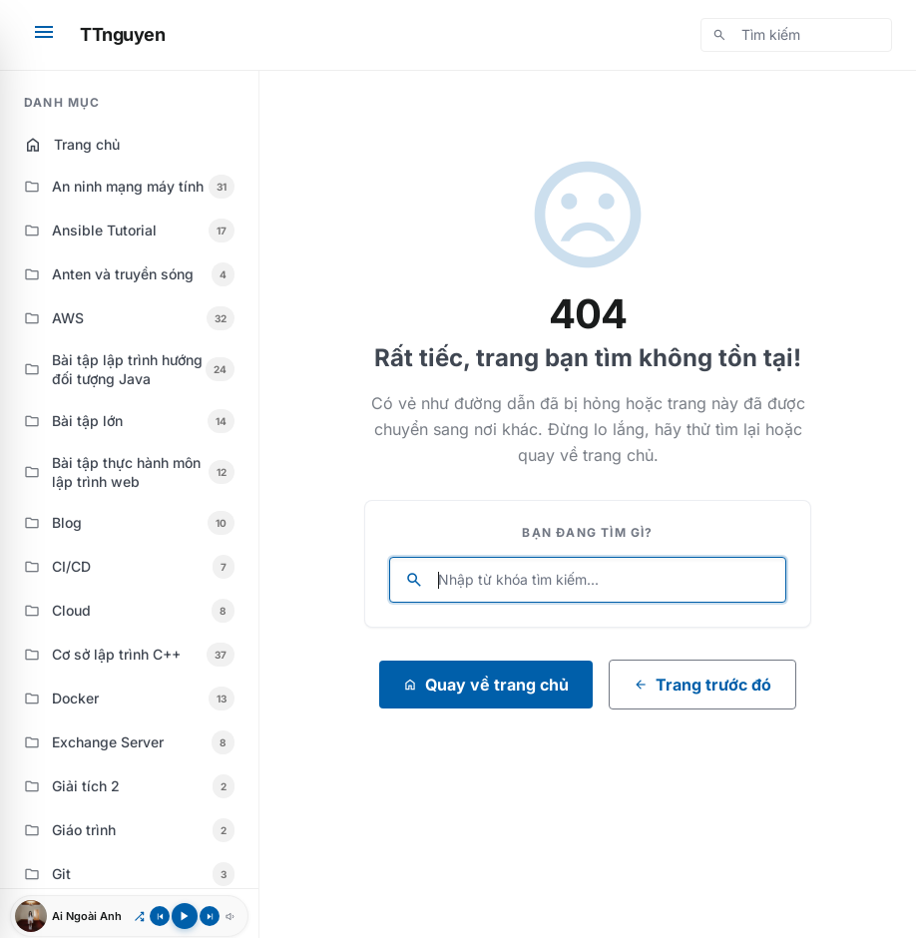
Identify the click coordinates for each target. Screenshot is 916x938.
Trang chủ (72, 145)
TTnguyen (122, 34)
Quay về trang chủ (486, 685)
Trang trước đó (702, 685)
